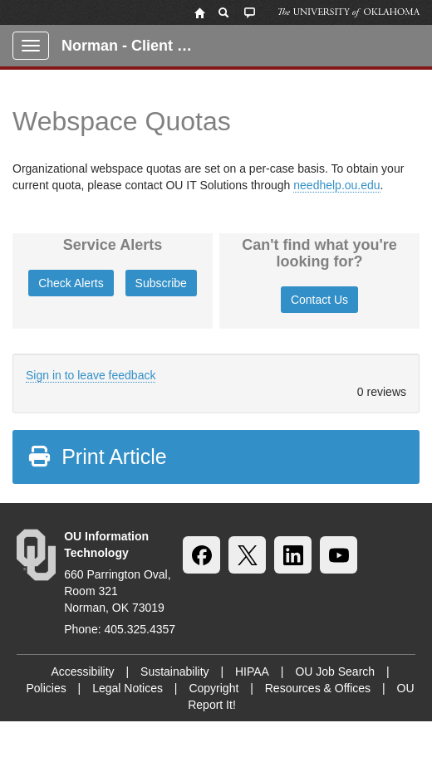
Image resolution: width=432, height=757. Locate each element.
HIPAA (252, 671)
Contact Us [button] (319, 299)
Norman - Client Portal (134, 45)
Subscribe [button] (161, 283)
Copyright (213, 688)
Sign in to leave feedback (90, 375)
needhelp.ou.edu (336, 185)
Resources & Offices (318, 688)
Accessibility (82, 671)
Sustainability (174, 671)
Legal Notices (127, 688)
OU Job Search (335, 671)
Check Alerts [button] (71, 283)
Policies (46, 688)
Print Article (97, 456)
